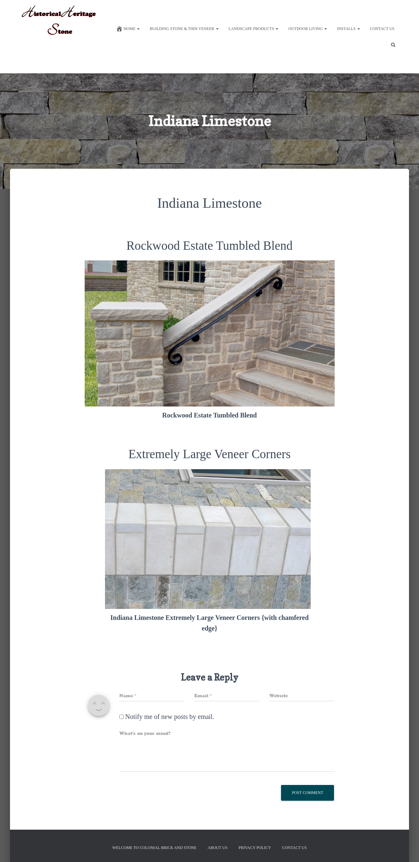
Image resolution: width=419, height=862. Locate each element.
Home (128, 28)
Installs (348, 28)
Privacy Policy (255, 847)
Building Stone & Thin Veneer (184, 28)
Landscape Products (253, 28)
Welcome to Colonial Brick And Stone (154, 847)
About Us (217, 847)
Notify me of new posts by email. (169, 716)
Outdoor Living (307, 28)
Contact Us (382, 28)
